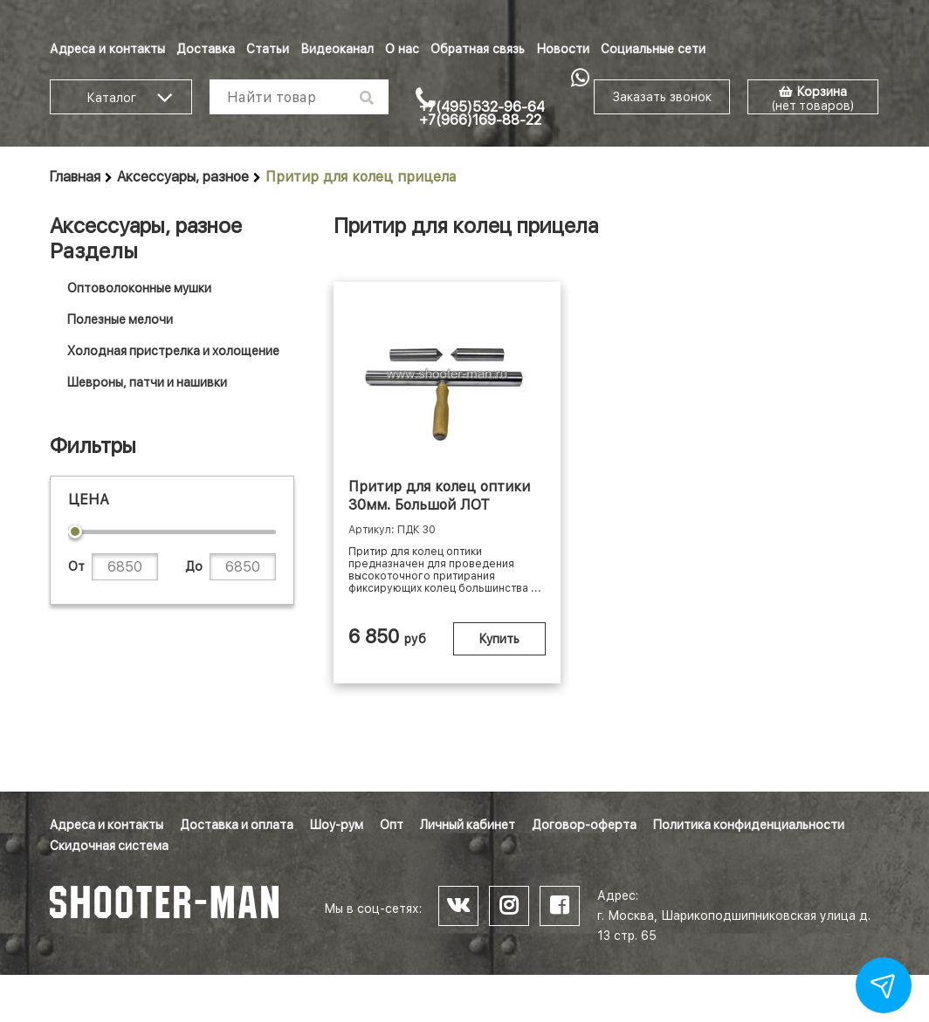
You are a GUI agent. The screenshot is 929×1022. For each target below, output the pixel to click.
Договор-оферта (584, 825)
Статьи (267, 49)
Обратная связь (477, 49)
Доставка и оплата (236, 825)
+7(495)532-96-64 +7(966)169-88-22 (482, 113)
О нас (402, 49)
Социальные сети (653, 49)
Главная (75, 176)
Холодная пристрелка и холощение (173, 351)
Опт (391, 825)
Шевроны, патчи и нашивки (147, 382)
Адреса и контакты (107, 49)
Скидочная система (109, 846)
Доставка (205, 49)
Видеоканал (337, 49)
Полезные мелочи (120, 319)
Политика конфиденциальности (748, 825)
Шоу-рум (336, 825)
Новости (562, 49)
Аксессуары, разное (183, 176)
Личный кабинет (467, 825)
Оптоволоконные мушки (139, 288)
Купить (499, 639)
